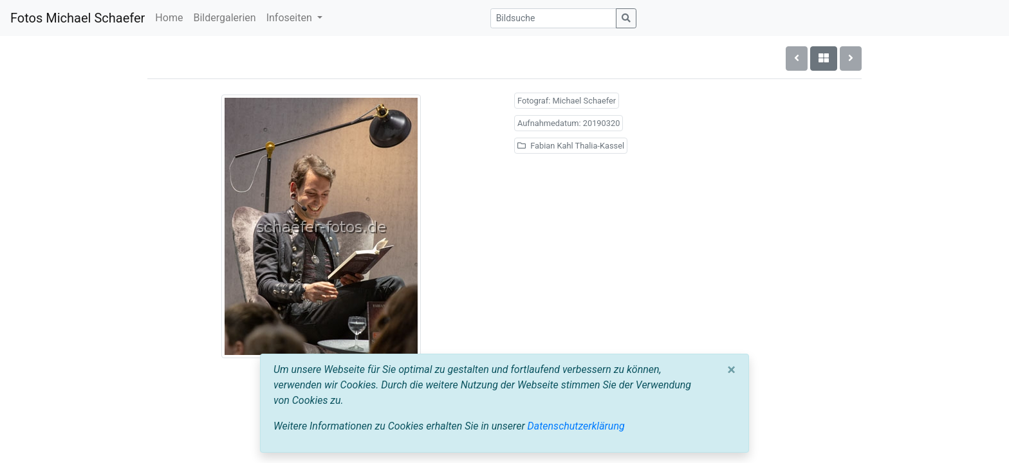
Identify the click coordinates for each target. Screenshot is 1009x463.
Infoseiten (290, 18)
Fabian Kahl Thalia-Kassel (570, 145)
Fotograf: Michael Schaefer (566, 100)
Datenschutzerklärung (576, 426)
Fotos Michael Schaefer (77, 18)
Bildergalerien (224, 18)
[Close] (731, 369)
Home (169, 18)
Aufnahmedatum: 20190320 (568, 123)
